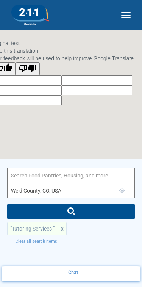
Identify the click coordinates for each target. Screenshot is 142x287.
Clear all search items (36, 241)
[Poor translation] (28, 68)
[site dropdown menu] (123, 13)
